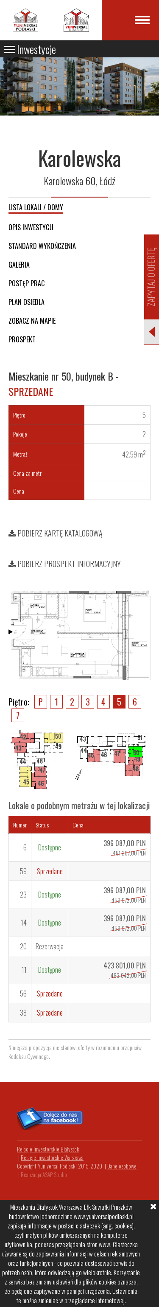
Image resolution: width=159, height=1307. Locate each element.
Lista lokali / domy (35, 207)
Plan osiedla (26, 302)
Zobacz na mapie (32, 321)
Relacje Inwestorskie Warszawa (52, 1157)
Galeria (19, 265)
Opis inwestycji (30, 227)
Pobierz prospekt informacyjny (64, 563)
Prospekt (22, 339)
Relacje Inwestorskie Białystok (48, 1149)
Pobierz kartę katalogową (55, 533)
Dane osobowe (122, 1166)
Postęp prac (26, 283)
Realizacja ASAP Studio (44, 1174)
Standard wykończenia (42, 246)
